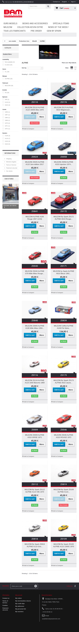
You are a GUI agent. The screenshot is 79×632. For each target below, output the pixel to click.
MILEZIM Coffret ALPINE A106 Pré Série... (63, 327)
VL (7, 71)
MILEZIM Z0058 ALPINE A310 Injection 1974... (63, 163)
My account (18, 595)
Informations (10, 153)
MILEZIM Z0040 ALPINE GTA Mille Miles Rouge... (34, 272)
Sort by (24, 68)
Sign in (73, 1)
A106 (7, 135)
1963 (7, 117)
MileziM (7, 27)
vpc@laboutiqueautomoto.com (51, 619)
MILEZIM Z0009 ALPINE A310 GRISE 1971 (34, 436)
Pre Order (36, 31)
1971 (7, 126)
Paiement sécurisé (11, 168)
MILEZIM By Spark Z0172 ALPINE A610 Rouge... (64, 218)
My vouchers (19, 611)
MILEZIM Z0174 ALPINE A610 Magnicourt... (63, 108)
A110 (7, 102)
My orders (18, 598)
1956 (7, 112)
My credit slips (20, 603)
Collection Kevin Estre (30, 27)
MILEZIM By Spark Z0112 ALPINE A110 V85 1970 (35, 491)
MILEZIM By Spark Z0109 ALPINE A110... (64, 491)
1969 (7, 120)
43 (7, 92)
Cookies (5, 605)
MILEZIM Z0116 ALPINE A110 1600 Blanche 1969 (35, 381)
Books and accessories (35, 23)
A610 (7, 105)
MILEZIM (9, 85)
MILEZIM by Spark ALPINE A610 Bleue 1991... (63, 272)
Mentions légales (11, 162)
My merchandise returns (23, 601)
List (75, 68)
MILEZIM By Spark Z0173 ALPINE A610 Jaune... (64, 381)
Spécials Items (61, 23)
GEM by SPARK (54, 31)
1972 (7, 128)
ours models (10, 23)
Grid (72, 68)
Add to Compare (29, 129)
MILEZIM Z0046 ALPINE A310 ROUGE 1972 (63, 436)
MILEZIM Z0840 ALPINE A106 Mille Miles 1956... (34, 327)
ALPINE (8, 78)
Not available (10, 62)
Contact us (56, 1)
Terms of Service (11, 165)
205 (7, 99)
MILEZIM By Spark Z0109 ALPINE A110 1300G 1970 (63, 545)
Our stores (9, 171)
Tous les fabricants (14, 31)
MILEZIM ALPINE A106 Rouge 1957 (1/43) (35, 218)
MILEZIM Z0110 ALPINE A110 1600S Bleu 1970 (34, 108)
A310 (7, 141)
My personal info (20, 609)
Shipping (8, 158)
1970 (7, 123)
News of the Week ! (58, 27)
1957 (7, 115)
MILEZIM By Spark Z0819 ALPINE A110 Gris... (35, 545)
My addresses (19, 606)
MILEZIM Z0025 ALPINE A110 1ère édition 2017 (34, 163)
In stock (8, 65)
